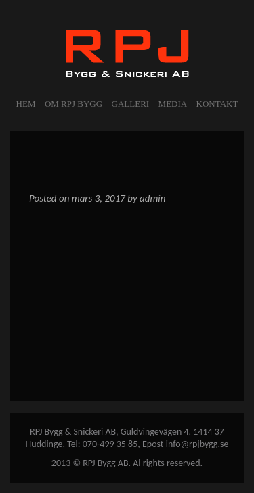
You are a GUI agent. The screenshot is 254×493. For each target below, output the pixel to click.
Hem (26, 104)
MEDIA (173, 104)
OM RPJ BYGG (73, 104)
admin (152, 198)
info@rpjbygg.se (197, 444)
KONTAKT (217, 104)
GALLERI (131, 104)
